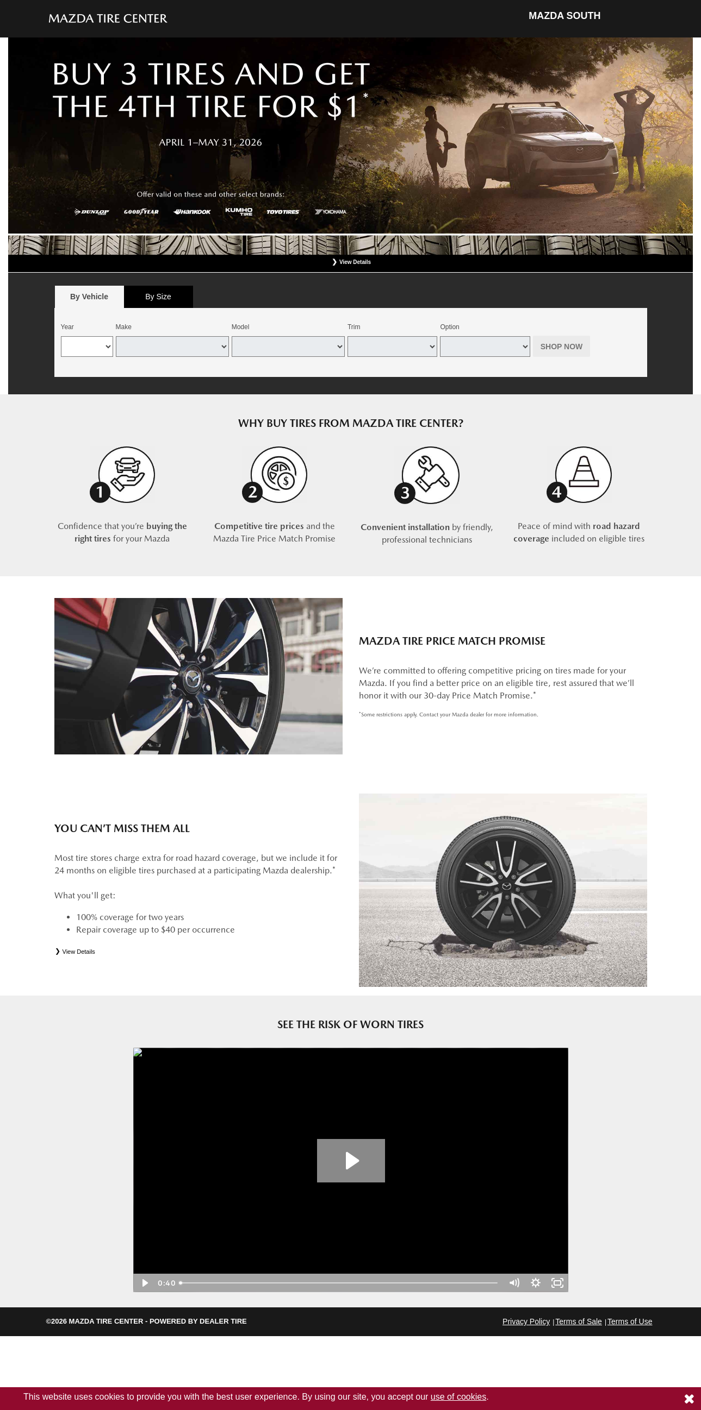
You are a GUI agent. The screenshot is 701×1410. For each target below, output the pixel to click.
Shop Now (562, 346)
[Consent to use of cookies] (689, 1399)
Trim (354, 327)
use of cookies (458, 1396)
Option (449, 327)
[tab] (89, 297)
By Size (158, 296)
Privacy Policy (526, 1321)
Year (67, 327)
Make (124, 327)
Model (241, 327)
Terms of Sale (578, 1321)
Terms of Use (629, 1321)
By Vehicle (89, 299)
